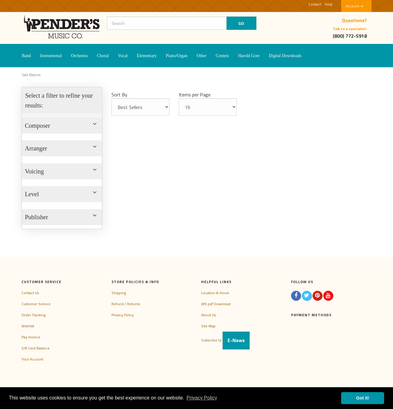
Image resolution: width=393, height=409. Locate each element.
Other (202, 55)
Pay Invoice (30, 337)
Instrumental (51, 55)
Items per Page (195, 94)
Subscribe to (225, 340)
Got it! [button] (362, 397)
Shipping (118, 293)
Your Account (32, 359)
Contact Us (30, 293)
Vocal (123, 55)
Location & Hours (215, 293)
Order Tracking (33, 315)
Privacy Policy (122, 315)
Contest (222, 55)
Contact (315, 4)
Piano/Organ (177, 55)
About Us (208, 315)
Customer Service (36, 304)
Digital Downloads (285, 55)
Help (329, 4)
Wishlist (27, 326)
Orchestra (79, 55)
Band (26, 55)
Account (354, 6)
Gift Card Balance (35, 348)
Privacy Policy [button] (201, 397)
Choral (103, 55)
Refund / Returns (125, 304)
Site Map (208, 326)
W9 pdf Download (216, 304)
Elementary (147, 55)
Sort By (119, 94)
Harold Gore (248, 55)
